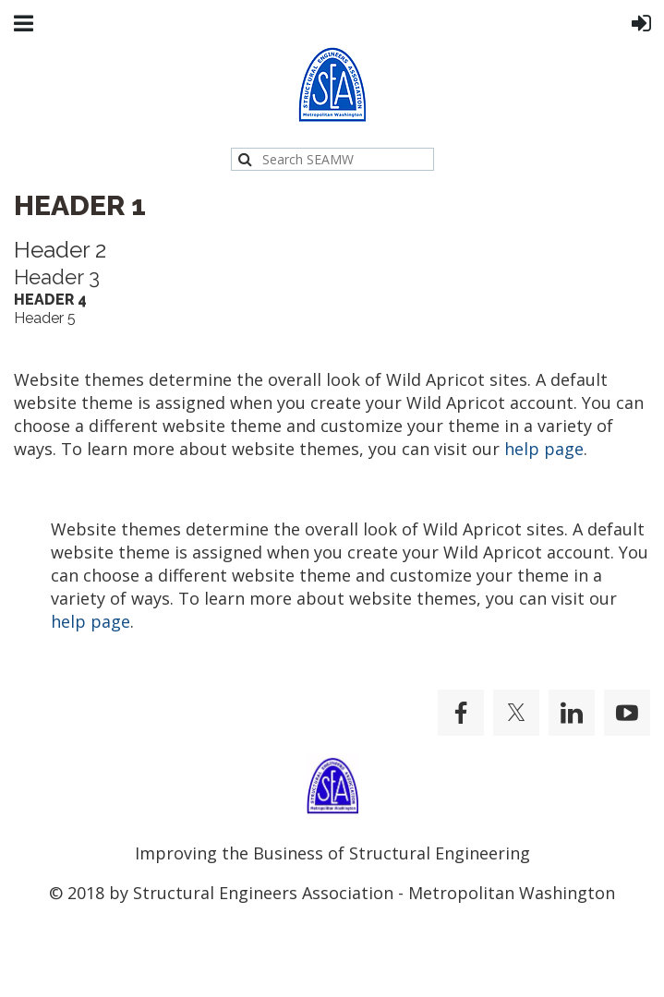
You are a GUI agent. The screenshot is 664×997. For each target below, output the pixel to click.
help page (544, 449)
